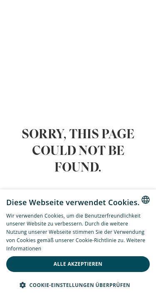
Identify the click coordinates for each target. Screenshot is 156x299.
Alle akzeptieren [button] (78, 263)
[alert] (78, 244)
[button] (78, 285)
